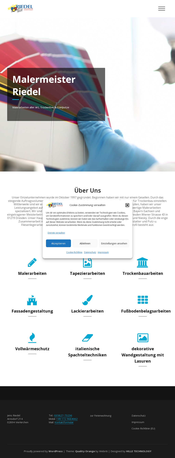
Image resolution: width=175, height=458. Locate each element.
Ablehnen (85, 243)
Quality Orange (85, 451)
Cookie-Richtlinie (74, 252)
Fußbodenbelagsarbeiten (147, 311)
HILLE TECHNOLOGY (138, 451)
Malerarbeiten (32, 273)
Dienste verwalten (56, 232)
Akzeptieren (58, 243)
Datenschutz (90, 252)
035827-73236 (63, 415)
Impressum (103, 252)
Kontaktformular (64, 422)
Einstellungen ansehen (114, 243)
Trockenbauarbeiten (143, 273)
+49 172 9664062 (67, 418)
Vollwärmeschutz (32, 348)
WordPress (56, 451)
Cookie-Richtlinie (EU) (144, 428)
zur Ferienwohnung (101, 415)
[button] (127, 205)
